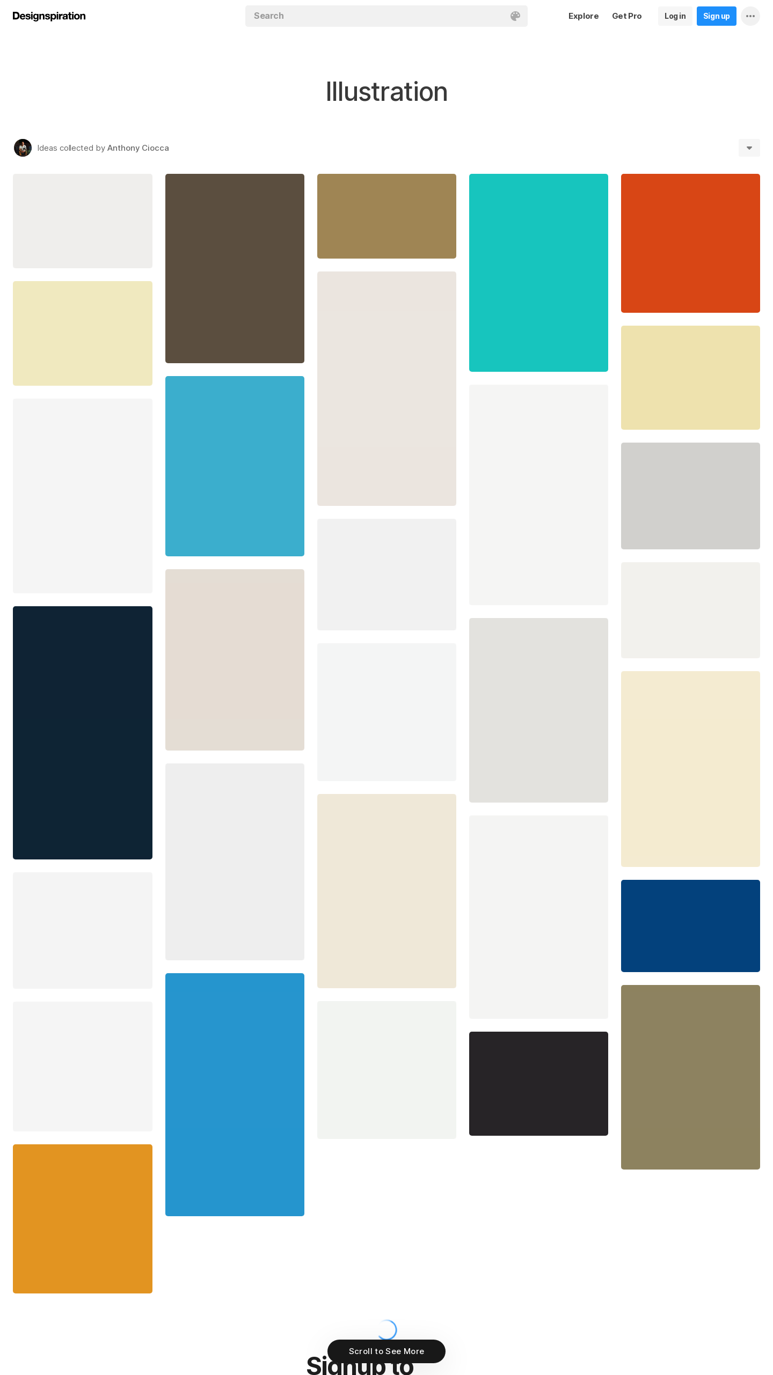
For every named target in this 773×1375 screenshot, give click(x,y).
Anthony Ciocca (138, 148)
